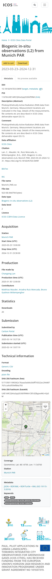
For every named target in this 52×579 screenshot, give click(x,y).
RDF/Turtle (26, 486)
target (25, 88)
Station (5, 233)
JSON (6, 486)
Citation (5, 148)
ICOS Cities (7, 144)
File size (5, 188)
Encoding (6, 370)
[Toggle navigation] (44, 4)
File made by (8, 269)
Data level (6, 204)
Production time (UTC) (12, 277)
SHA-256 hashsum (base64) (15, 389)
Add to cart (8, 63)
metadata (33, 88)
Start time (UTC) (9, 241)
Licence (5, 212)
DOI (3, 84)
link (37, 97)
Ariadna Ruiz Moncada (29, 289)
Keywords (8, 493)
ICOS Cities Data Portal (21, 40)
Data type (6, 196)
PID (3, 93)
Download (22, 63)
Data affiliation (9, 140)
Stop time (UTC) (9, 249)
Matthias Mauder (10, 289)
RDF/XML (15, 486)
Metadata (8, 78)
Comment (6, 120)
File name (6, 180)
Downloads (7, 308)
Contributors (8, 285)
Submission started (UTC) (14, 343)
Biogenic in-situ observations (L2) (17, 200)
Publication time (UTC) (12, 335)
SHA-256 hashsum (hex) (13, 378)
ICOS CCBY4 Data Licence (13, 216)
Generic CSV (7, 366)
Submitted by (8, 327)
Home (4, 40)
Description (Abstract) (12, 101)
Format (5, 362)
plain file (6, 374)
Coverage (8, 460)
